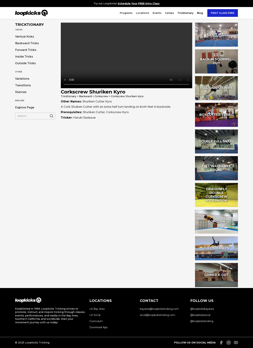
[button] (126, 13)
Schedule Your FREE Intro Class (139, 3)
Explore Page (24, 107)
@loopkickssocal (200, 315)
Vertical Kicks (24, 36)
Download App (98, 327)
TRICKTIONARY (29, 24)
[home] (31, 13)
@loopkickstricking (201, 321)
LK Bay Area (97, 308)
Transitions (23, 85)
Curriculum (96, 321)
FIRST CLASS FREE (222, 13)
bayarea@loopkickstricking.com (159, 308)
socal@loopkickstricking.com (157, 315)
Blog (200, 13)
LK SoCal (94, 315)
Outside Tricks (25, 63)
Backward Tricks (27, 43)
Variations (22, 78)
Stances (21, 92)
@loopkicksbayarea (202, 308)
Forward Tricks (25, 50)
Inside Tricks (24, 56)
